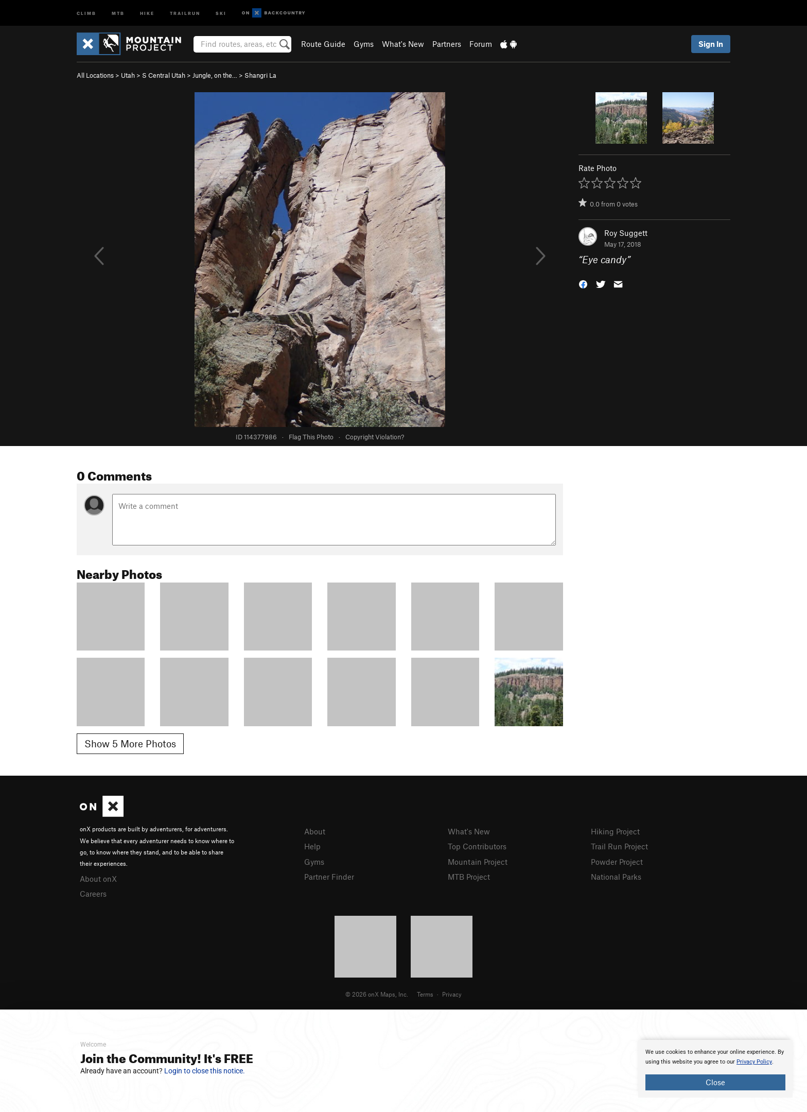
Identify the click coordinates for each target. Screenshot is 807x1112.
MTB (118, 12)
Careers (93, 893)
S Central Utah (163, 75)
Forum (480, 43)
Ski (221, 12)
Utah (128, 75)
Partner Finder (329, 876)
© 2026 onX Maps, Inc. (376, 994)
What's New (403, 43)
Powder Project (617, 861)
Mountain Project (477, 861)
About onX (98, 878)
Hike (147, 12)
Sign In (710, 43)
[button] (583, 283)
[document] (715, 1068)
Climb (86, 12)
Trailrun (185, 12)
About (314, 831)
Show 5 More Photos (130, 743)
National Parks (616, 876)
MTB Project (469, 876)
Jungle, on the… (214, 75)
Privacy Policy (754, 1061)
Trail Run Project (619, 846)
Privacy (452, 994)
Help (312, 846)
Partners (446, 43)
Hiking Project (615, 831)
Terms (425, 994)
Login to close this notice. (204, 1071)
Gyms (364, 43)
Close (715, 1082)
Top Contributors (477, 846)
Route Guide (323, 43)
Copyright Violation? (374, 437)
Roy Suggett (625, 232)
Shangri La (260, 75)
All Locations (95, 75)
